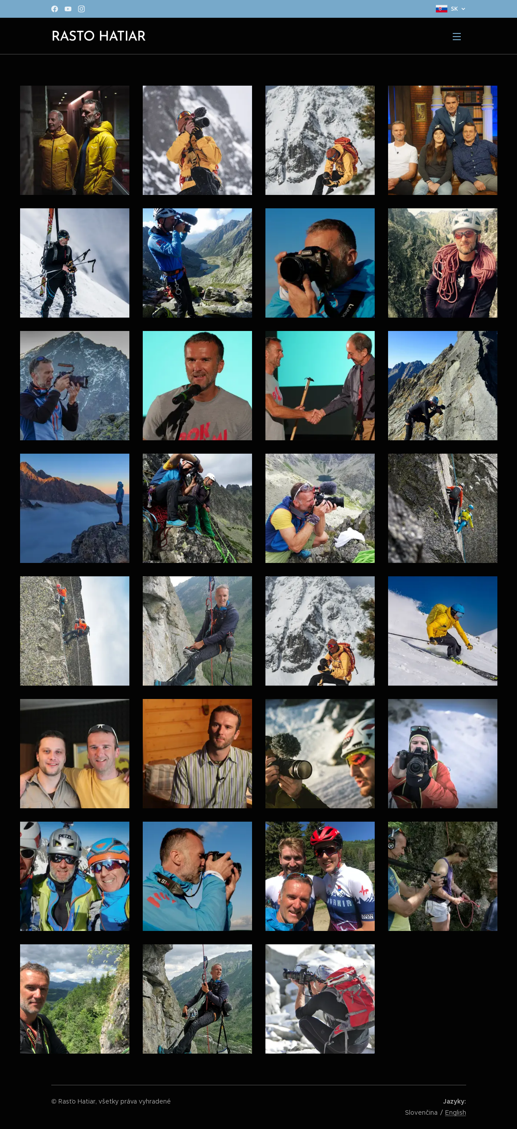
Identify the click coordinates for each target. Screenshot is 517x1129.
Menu (457, 36)
